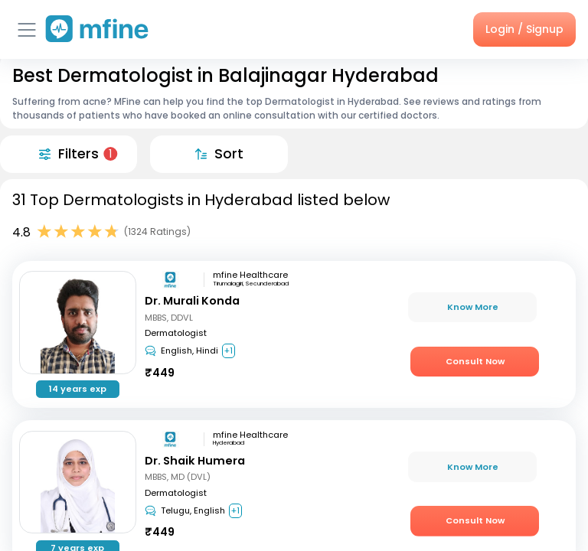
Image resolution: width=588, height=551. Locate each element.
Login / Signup (524, 29)
